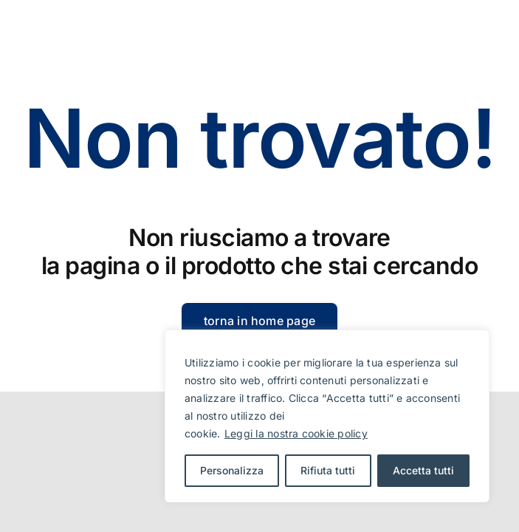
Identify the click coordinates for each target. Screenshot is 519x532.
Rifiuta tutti (327, 470)
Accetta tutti (423, 470)
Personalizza (232, 470)
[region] (327, 416)
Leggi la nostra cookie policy (296, 433)
